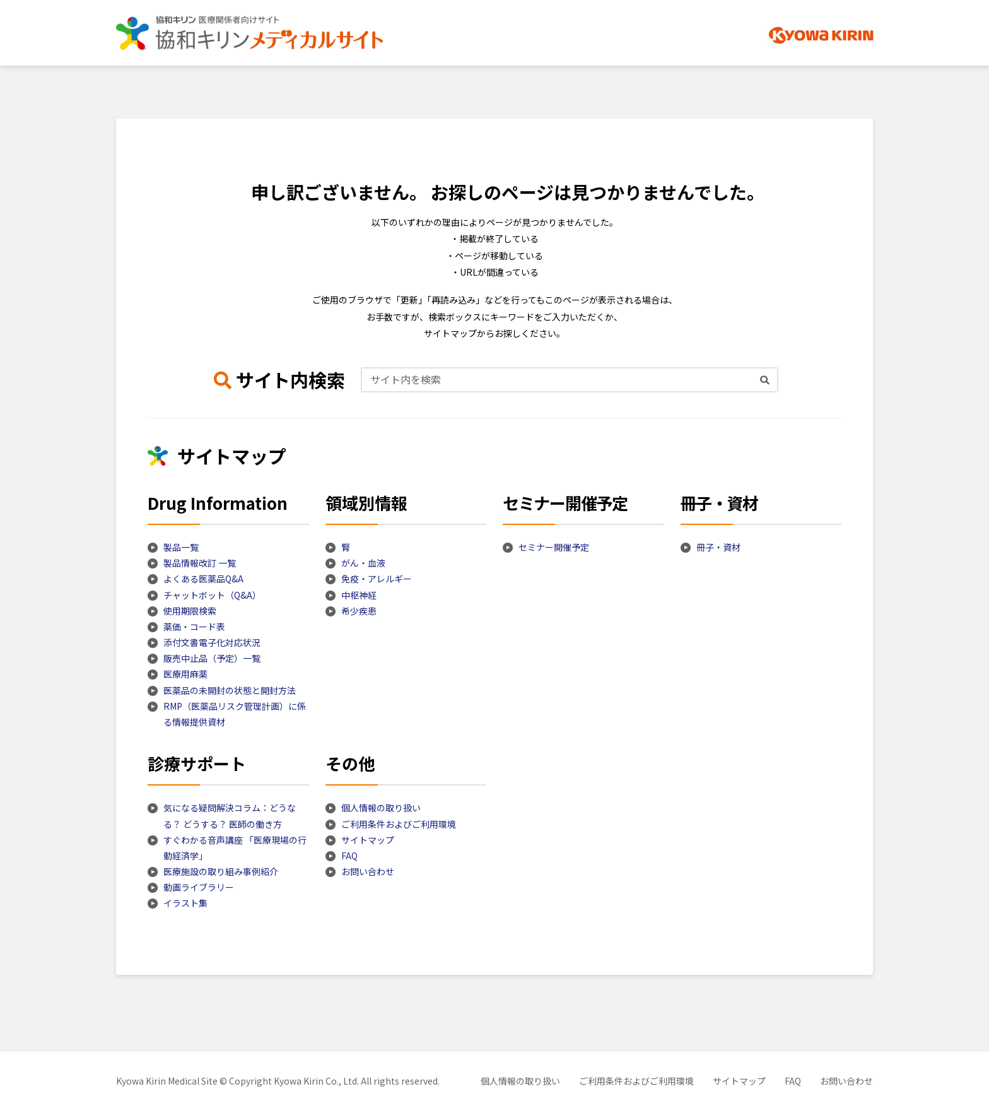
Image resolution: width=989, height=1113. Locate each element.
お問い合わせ (367, 871)
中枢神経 (359, 595)
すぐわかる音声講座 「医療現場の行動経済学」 (235, 847)
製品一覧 (181, 547)
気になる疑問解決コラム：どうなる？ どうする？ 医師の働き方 (229, 815)
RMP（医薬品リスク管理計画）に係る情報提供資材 (234, 714)
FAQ (349, 855)
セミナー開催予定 (553, 547)
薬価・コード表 (194, 626)
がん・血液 (363, 562)
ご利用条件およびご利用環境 (398, 824)
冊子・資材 (718, 547)
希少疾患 (359, 610)
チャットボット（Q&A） (212, 595)
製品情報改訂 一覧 (199, 562)
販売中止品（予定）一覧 (211, 658)
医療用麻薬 (185, 674)
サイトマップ (367, 839)
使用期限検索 (189, 610)
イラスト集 (185, 903)
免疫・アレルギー (376, 578)
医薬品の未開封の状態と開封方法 (229, 690)
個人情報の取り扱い (381, 807)
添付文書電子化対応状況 (211, 642)
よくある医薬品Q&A (203, 578)
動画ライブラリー (198, 887)
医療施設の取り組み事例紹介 (220, 871)
